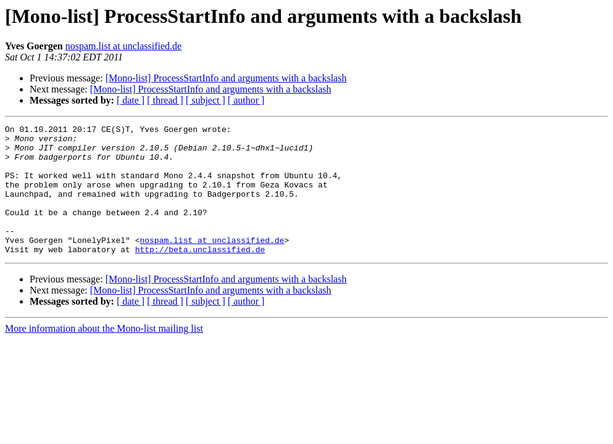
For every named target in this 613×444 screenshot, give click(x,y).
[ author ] (246, 100)
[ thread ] (165, 100)
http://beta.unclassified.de (200, 275)
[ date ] (130, 100)
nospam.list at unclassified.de (123, 46)
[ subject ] (205, 100)
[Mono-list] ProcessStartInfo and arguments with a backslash (226, 78)
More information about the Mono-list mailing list (104, 354)
